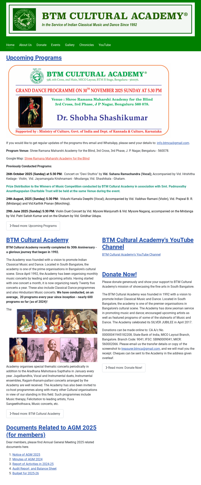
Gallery (70, 45)
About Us (25, 45)
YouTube (105, 45)
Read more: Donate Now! (123, 368)
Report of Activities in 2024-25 (33, 464)
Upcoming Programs (34, 57)
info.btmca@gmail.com (173, 143)
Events (55, 45)
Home (10, 45)
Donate (41, 45)
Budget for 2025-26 (25, 473)
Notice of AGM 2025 (26, 454)
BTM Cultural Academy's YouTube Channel (131, 254)
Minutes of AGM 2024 (27, 459)
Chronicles (86, 45)
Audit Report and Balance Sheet (34, 468)
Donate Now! (119, 274)
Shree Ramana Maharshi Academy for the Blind (57, 158)
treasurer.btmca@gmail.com (140, 349)
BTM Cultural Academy (37, 240)
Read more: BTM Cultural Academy (35, 414)
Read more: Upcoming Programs (33, 226)
